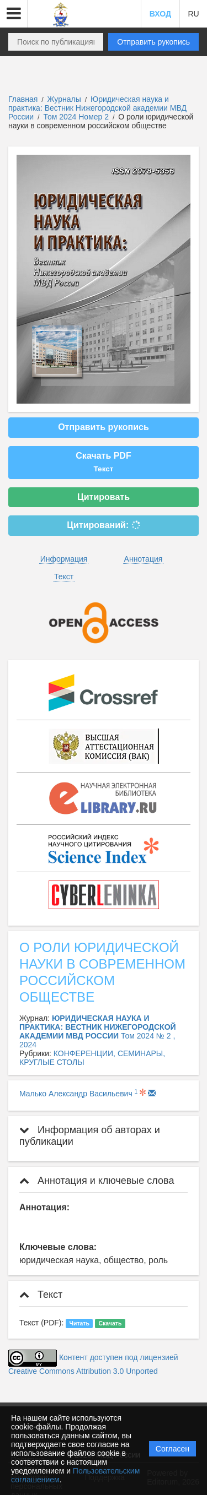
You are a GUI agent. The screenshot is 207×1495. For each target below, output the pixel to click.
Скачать (109, 1323)
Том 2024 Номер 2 (76, 116)
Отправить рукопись (153, 41)
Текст (63, 576)
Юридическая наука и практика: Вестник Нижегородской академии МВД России (97, 108)
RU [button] (193, 13)
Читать (79, 1323)
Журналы (64, 99)
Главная (23, 99)
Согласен (172, 1448)
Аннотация (143, 558)
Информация (64, 558)
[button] (14, 14)
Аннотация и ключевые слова (96, 1180)
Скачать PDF (103, 462)
